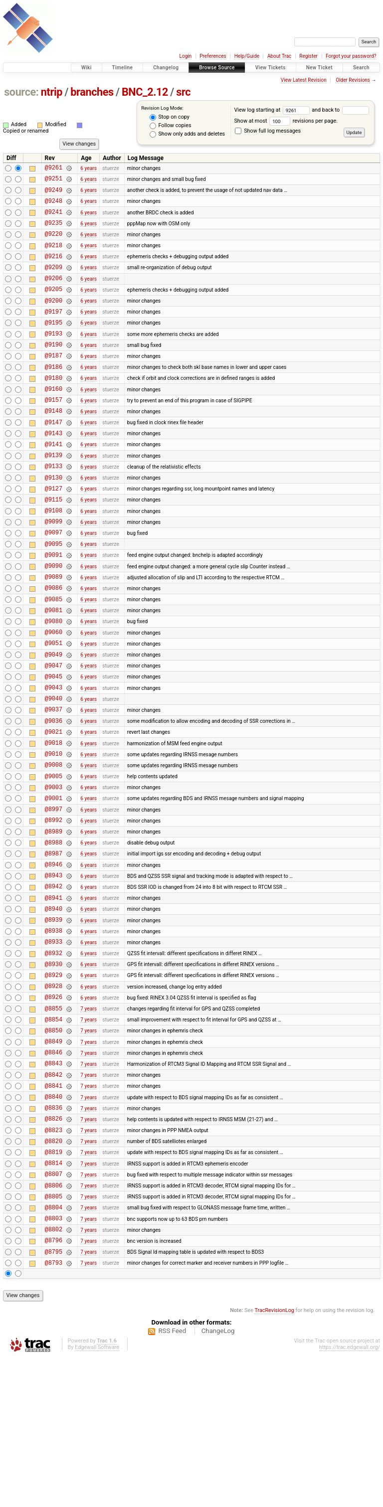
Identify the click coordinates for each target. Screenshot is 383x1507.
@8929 (53, 1085)
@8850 (53, 1148)
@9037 (53, 784)
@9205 (53, 307)
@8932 (53, 1060)
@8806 (53, 1324)
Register (308, 56)
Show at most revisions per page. (286, 121)
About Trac (279, 56)
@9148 (53, 445)
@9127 (53, 533)
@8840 (53, 1223)
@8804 (53, 1349)
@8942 (53, 985)
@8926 (53, 1110)
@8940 (53, 1010)
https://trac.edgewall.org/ (349, 1497)
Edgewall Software (97, 1497)
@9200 (53, 320)
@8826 (53, 1248)
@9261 (53, 169)
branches (91, 92)
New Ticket (319, 67)
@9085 (53, 659)
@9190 (53, 369)
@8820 (53, 1274)
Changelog (166, 67)
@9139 (53, 495)
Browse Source (217, 67)
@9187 (53, 382)
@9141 (53, 483)
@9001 (53, 884)
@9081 (53, 671)
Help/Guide (246, 56)
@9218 (53, 257)
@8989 (53, 922)
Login (186, 56)
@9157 (53, 432)
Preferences (212, 56)
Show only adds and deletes (187, 134)
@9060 (53, 696)
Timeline (122, 67)
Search (361, 67)
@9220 (53, 244)
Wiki (86, 67)
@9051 (53, 708)
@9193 (53, 357)
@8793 (53, 1412)
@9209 (53, 282)
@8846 (53, 1173)
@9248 (53, 206)
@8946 (53, 960)
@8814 (53, 1299)
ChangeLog (218, 1480)
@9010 (53, 834)
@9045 (53, 746)
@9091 (53, 608)
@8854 (53, 1136)
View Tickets (270, 67)
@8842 (53, 1198)
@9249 (53, 194)
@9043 (53, 759)
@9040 (53, 771)
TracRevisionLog (274, 1460)
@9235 (53, 231)
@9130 (53, 520)
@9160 (53, 420)
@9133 (53, 507)
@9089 (53, 633)
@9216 (53, 269)
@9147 (53, 458)
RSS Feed (172, 1480)
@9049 (53, 721)
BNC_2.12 (145, 92)
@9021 (53, 809)
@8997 (53, 897)
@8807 (53, 1311)
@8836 (53, 1236)
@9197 (53, 332)
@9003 (53, 872)
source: (21, 92)
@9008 (53, 846)
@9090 (53, 621)
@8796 (53, 1386)
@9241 (53, 219)
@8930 (53, 1073)
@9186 (53, 395)
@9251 (53, 181)
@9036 (53, 797)
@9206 (53, 294)
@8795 (53, 1399)
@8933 (53, 1047)
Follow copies (171, 125)
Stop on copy (170, 117)
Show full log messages (268, 131)
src (183, 92)
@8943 (53, 972)
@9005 (53, 859)
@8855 (53, 1123)
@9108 (53, 558)
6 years (88, 168)
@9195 (53, 344)
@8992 (53, 909)
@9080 (53, 683)
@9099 (53, 570)
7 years (88, 1123)
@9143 (53, 470)
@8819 (53, 1286)
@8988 (53, 935)
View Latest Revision (304, 80)
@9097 (53, 583)
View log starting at (273, 110)
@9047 (53, 734)
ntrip (51, 92)
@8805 (53, 1337)
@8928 (53, 1098)
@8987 (53, 947)
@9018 (53, 822)
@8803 (53, 1361)
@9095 (53, 596)
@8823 (53, 1261)
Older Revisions (353, 80)
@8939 (53, 1022)
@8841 (53, 1211)
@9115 (53, 545)
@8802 (53, 1374)
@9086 (53, 646)
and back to (340, 110)
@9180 (53, 407)
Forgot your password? (351, 56)
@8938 (53, 1035)
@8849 (53, 1161)
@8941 (53, 998)
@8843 (53, 1185)
